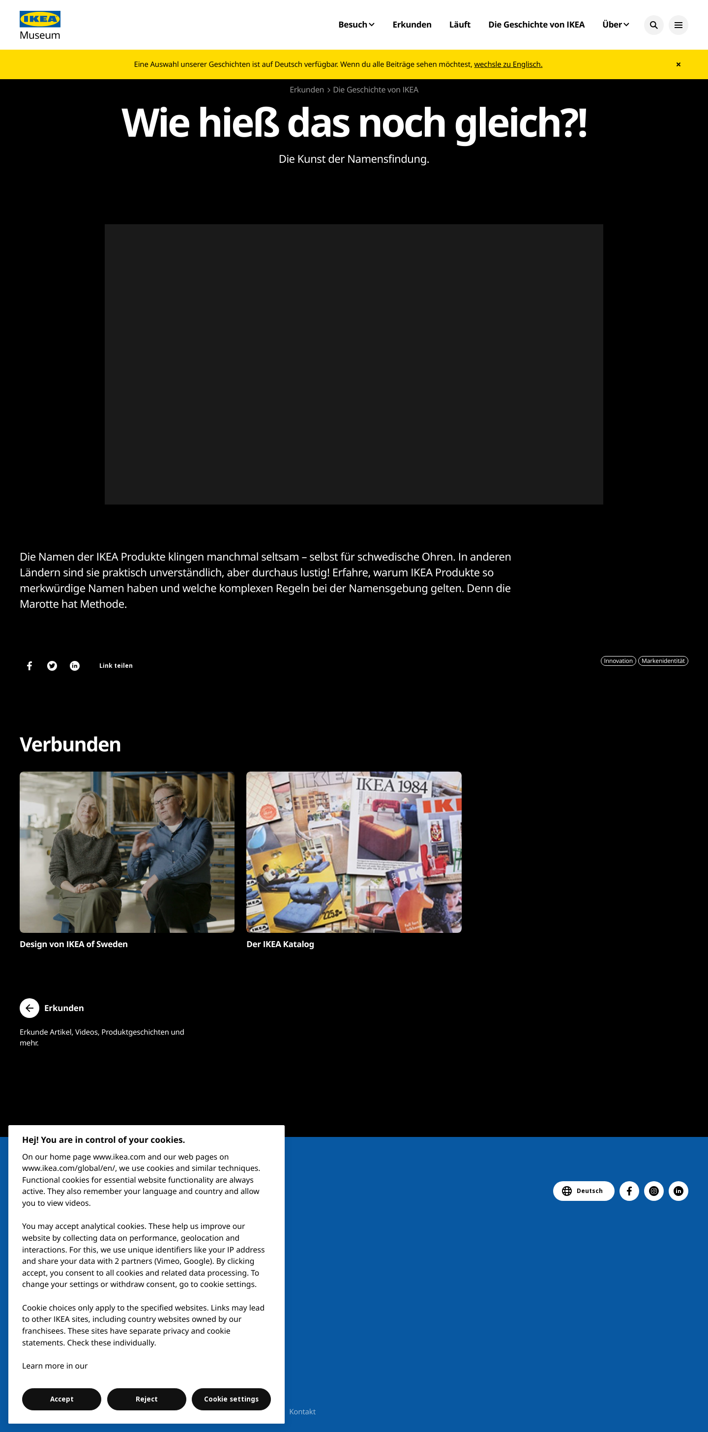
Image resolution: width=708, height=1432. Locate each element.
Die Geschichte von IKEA (536, 24)
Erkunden (411, 24)
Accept (62, 1399)
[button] (654, 25)
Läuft (460, 24)
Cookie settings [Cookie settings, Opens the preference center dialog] (231, 1399)
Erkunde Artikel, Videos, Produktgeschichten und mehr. (102, 1037)
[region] (146, 1274)
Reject (147, 1399)
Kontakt (302, 1412)
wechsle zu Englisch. (508, 64)
